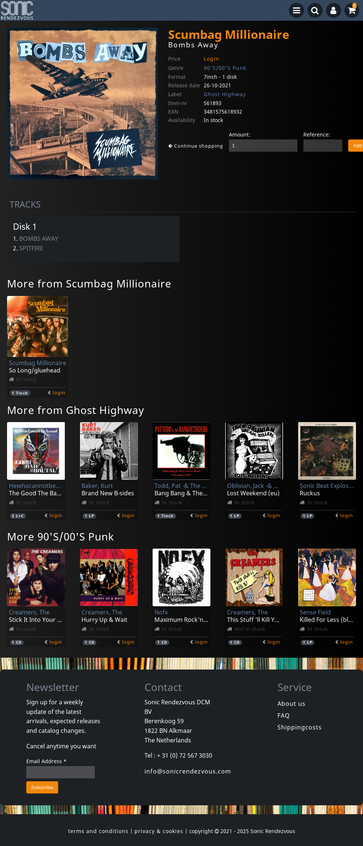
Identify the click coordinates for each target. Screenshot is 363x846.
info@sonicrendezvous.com (187, 771)
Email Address (46, 761)
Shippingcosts (299, 727)
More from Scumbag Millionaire (89, 283)
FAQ (283, 715)
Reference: (316, 134)
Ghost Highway (225, 94)
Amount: (239, 134)
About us (291, 704)
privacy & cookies (158, 831)
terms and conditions (98, 831)
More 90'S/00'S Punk (60, 536)
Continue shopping (195, 145)
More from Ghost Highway (75, 410)
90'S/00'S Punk (225, 67)
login (59, 392)
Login (211, 58)
